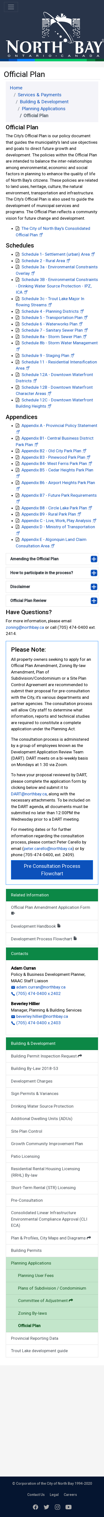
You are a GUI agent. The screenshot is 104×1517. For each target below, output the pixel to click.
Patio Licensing (25, 1156)
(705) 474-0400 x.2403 (36, 1022)
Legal (54, 1495)
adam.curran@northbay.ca (38, 987)
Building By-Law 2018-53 (34, 1068)
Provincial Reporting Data (34, 1338)
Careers (70, 1495)
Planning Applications (44, 108)
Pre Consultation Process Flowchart (52, 870)
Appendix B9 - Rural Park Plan (49, 514)
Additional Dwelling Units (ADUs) (41, 1118)
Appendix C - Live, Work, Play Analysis (56, 520)
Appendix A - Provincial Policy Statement (59, 425)
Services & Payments (40, 95)
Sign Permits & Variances (34, 1093)
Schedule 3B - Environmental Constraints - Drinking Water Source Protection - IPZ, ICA (57, 286)
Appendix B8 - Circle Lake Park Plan (54, 507)
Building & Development (44, 102)
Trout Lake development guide (39, 1350)
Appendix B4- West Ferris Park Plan (54, 463)
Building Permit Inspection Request (46, 1056)
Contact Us (36, 1495)
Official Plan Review (28, 600)
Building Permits (26, 1250)
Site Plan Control (26, 1131)
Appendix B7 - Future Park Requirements (59, 495)
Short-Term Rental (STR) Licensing (43, 1187)
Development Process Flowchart (44, 938)
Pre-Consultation (27, 1200)
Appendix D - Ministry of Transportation (58, 526)
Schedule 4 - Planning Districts (50, 311)
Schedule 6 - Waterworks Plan (50, 323)
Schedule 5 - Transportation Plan (52, 317)
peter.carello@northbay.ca (48, 848)
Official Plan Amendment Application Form (50, 910)
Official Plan (29, 1325)
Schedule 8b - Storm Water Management (60, 342)
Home (16, 88)
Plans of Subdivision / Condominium (52, 1288)
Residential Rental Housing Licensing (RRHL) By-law (45, 1172)
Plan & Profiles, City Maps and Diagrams (51, 1237)
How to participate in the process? (41, 572)
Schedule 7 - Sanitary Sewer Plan (52, 330)
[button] (41, 234)
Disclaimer (20, 586)
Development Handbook (36, 926)
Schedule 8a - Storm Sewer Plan (52, 336)
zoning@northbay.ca (25, 627)
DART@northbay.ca (29, 793)
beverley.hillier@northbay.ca (39, 1016)
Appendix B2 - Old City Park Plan (51, 450)
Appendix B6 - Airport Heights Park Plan (58, 482)
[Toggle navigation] (11, 7)
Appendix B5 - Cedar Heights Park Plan (57, 469)
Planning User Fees (36, 1275)
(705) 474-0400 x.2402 (36, 993)
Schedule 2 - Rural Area (43, 260)
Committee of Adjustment (45, 1300)
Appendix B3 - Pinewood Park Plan (53, 457)
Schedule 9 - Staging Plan (45, 355)
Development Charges (31, 1081)
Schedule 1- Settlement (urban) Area (56, 254)
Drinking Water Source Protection (42, 1106)
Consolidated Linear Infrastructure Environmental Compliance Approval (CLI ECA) (49, 1219)
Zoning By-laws (32, 1313)
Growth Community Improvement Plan (47, 1143)
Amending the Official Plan (34, 559)
